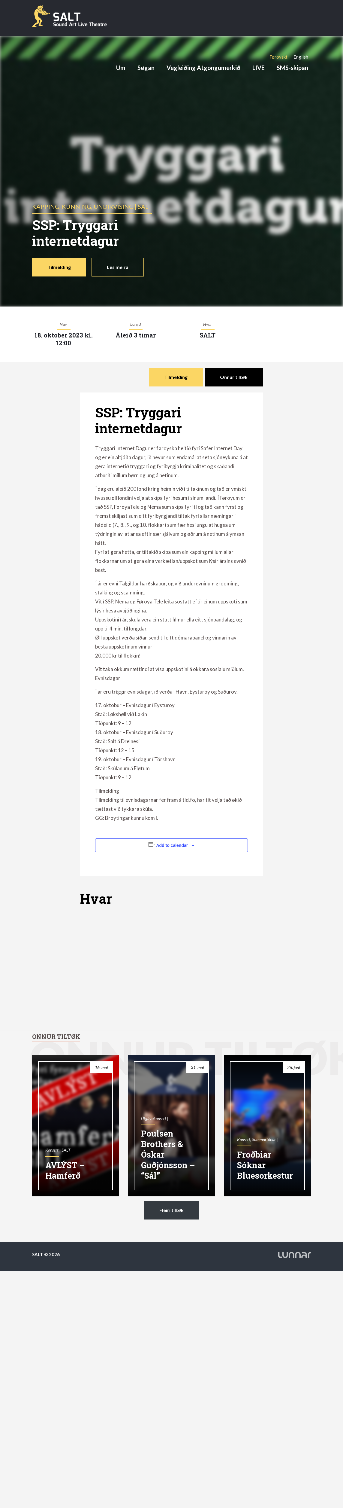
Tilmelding (59, 267)
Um (120, 67)
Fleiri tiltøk (171, 1210)
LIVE (258, 67)
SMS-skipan (292, 67)
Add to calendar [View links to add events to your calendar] (172, 845)
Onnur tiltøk (234, 377)
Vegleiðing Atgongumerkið (203, 67)
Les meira (117, 267)
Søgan (146, 67)
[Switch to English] (300, 57)
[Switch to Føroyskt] (278, 57)
